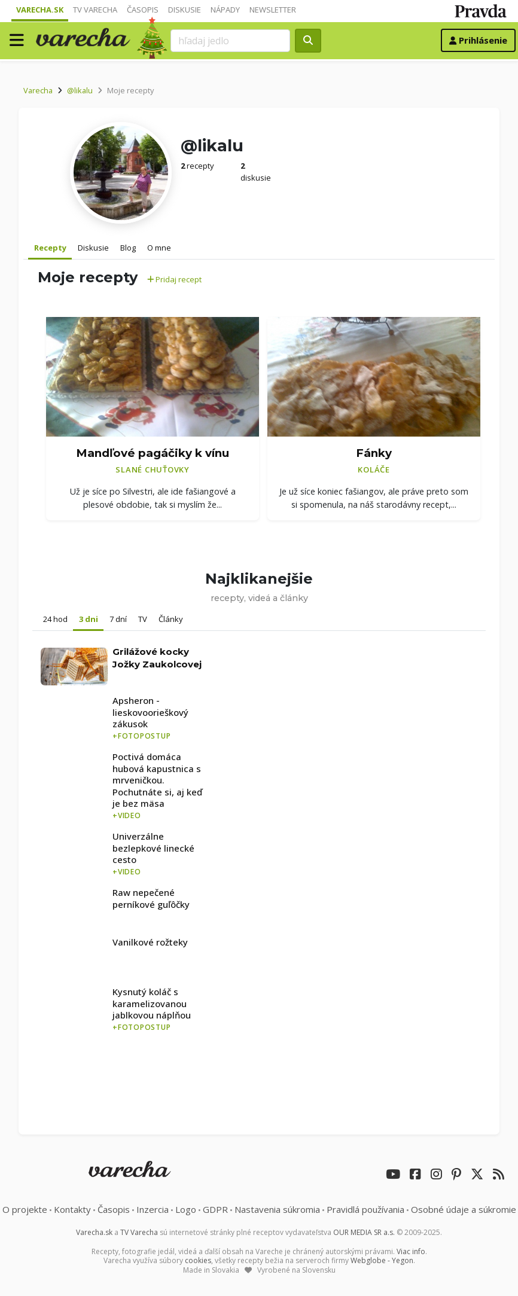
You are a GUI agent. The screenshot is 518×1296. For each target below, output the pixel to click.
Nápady (225, 9)
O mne (159, 247)
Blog (128, 247)
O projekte (24, 1209)
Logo (185, 1209)
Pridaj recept (174, 279)
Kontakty (72, 1209)
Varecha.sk (39, 9)
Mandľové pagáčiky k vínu (152, 453)
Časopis (143, 9)
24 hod (55, 619)
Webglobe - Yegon (382, 1260)
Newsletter (272, 9)
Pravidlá (365, 1209)
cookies (198, 1260)
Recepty (50, 247)
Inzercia (152, 1209)
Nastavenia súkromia (277, 1209)
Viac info (411, 1251)
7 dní (118, 619)
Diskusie (184, 9)
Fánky (374, 453)
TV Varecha (95, 9)
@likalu (80, 90)
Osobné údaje (463, 1209)
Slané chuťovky (152, 469)
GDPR (215, 1209)
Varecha (38, 90)
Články (171, 619)
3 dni (88, 619)
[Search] (230, 40)
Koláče (374, 469)
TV (142, 619)
